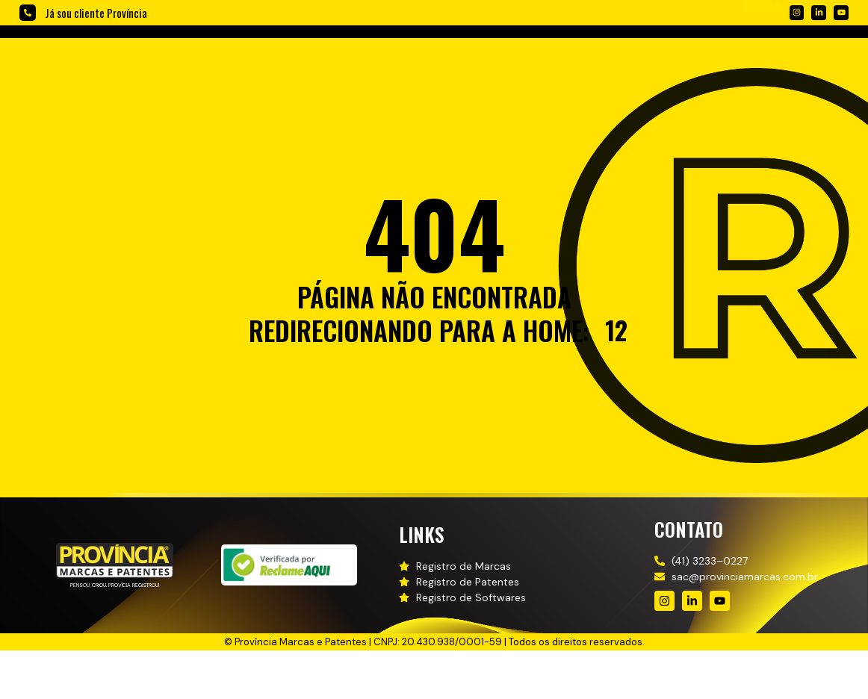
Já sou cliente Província (96, 12)
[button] (491, 53)
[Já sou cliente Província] (27, 12)
